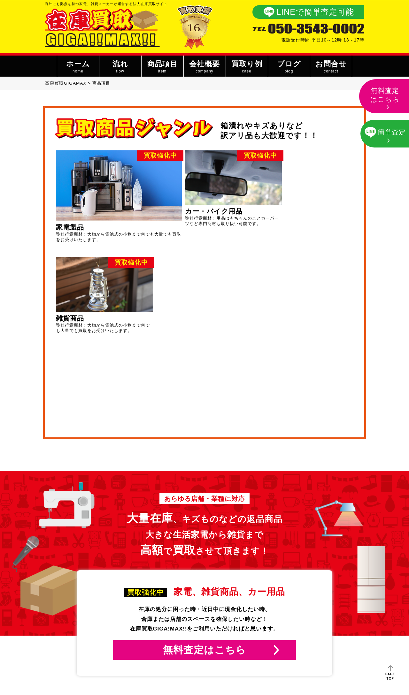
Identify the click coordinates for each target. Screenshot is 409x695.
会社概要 (204, 67)
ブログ (288, 67)
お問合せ (331, 67)
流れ (120, 67)
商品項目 (162, 67)
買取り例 (246, 67)
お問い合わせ (297, 628)
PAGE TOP (390, 676)
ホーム (78, 67)
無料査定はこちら (204, 549)
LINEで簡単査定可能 (315, 11)
